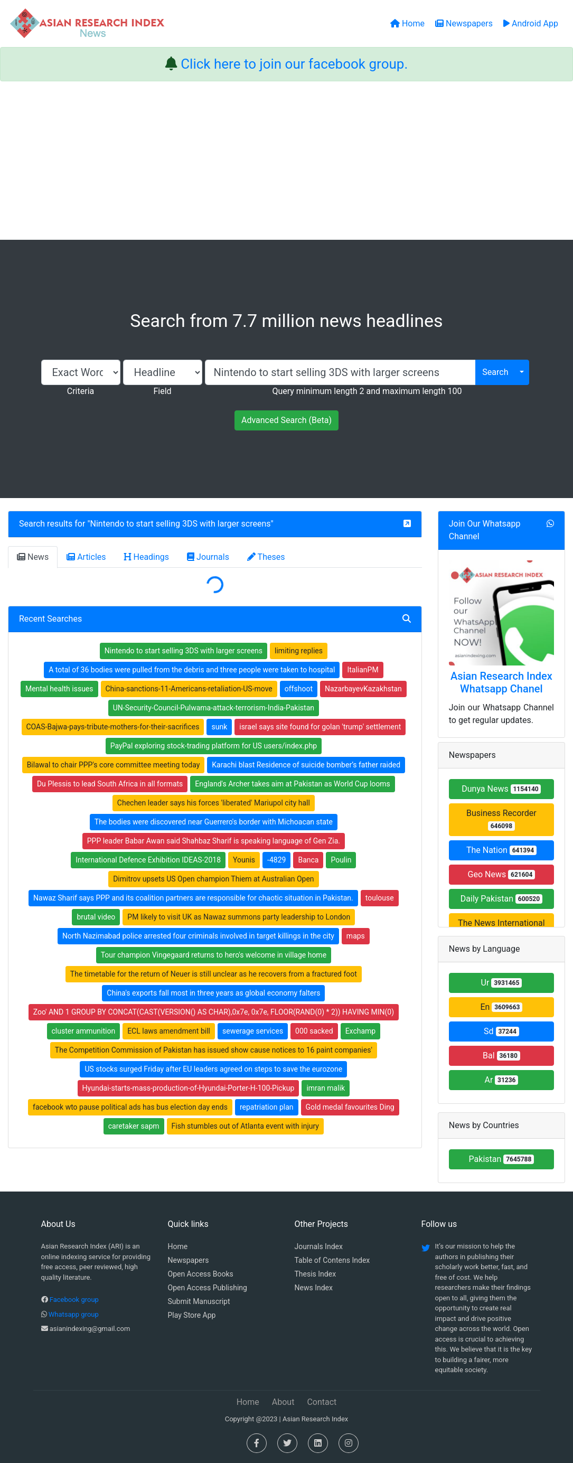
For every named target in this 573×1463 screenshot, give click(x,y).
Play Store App (192, 1315)
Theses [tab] (266, 557)
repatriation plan (267, 1107)
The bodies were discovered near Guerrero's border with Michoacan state (214, 822)
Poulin (341, 860)
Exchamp (360, 1031)
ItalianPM (362, 669)
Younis (244, 860)
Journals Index (319, 1246)
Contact (321, 1402)
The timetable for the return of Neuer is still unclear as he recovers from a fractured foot (213, 974)
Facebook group (74, 1299)
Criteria (80, 391)
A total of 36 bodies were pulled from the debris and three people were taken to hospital (192, 669)
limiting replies (299, 650)
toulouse (379, 898)
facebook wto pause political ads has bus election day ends (130, 1107)
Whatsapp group (74, 1314)
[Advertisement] (286, 161)
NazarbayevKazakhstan (363, 688)
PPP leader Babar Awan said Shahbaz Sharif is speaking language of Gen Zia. (213, 841)
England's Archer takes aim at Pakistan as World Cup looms (292, 784)
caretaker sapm (133, 1126)
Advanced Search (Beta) (286, 420)
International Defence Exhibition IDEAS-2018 (148, 860)
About (283, 1402)
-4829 (276, 860)
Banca (308, 860)
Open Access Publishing (207, 1287)
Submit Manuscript (199, 1301)
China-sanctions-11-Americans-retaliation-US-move (189, 688)
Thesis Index (315, 1274)
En (502, 1007)
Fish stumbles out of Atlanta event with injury (245, 1126)
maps (355, 936)
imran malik (325, 1088)
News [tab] (33, 557)
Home (178, 1246)
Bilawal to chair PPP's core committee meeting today (113, 765)
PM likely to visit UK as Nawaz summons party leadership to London (238, 917)
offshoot (299, 688)
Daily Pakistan (501, 899)
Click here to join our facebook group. (294, 64)
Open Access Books (200, 1274)
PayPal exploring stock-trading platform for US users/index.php (213, 746)
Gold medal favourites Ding (350, 1107)
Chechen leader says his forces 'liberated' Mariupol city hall (213, 803)
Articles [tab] (86, 557)
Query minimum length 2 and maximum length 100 (367, 391)
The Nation (501, 850)
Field (162, 391)
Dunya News (501, 789)
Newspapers (188, 1260)
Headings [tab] (147, 557)
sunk (219, 727)
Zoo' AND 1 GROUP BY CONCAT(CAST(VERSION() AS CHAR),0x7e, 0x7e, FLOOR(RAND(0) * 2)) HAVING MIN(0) (213, 1012)
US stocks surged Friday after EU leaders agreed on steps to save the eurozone (213, 1069)
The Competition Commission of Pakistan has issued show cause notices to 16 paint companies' (213, 1050)
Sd (501, 1031)
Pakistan (501, 1159)
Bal (501, 1056)
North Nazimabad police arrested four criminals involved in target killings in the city (198, 936)
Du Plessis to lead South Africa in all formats (110, 784)
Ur (501, 983)
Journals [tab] (208, 557)
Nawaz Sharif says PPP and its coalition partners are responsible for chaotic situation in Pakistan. (193, 898)
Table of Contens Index (332, 1260)
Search (495, 372)
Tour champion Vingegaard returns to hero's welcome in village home (213, 955)
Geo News (502, 874)
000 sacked (314, 1031)
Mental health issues (59, 688)
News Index (314, 1287)
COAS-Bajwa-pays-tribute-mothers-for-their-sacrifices (113, 727)
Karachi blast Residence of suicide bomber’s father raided (306, 765)
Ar (501, 1080)
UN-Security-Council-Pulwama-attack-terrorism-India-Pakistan (213, 708)
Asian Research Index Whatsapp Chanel (501, 682)
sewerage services (252, 1031)
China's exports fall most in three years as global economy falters (213, 993)
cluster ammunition (84, 1031)
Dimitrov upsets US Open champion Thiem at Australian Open (213, 879)
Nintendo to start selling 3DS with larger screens (180, 524)
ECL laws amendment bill (168, 1031)
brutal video (96, 917)
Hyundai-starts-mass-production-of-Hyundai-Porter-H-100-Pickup (188, 1088)
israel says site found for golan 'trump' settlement (320, 727)
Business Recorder (501, 819)
